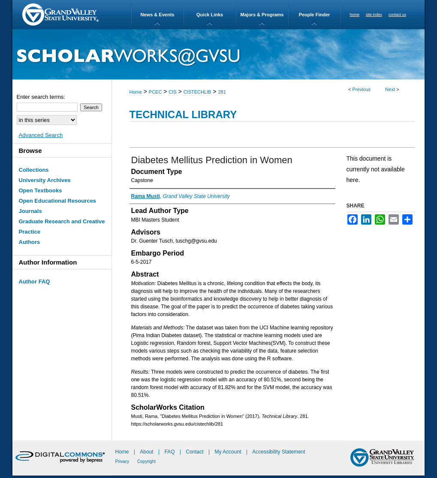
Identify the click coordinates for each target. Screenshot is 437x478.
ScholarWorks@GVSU (218, 54)
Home (136, 91)
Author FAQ (34, 281)
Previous (362, 89)
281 (222, 91)
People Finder (314, 14)
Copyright (146, 461)
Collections (34, 170)
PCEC (155, 91)
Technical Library (183, 114)
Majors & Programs (262, 14)
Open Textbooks (40, 190)
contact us (397, 14)
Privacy (123, 461)
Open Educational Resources (57, 201)
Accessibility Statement (278, 452)
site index (374, 14)
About (147, 452)
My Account (228, 452)
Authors (29, 242)
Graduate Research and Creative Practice (62, 226)
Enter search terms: (41, 97)
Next (390, 89)
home (355, 14)
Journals (30, 211)
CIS (172, 91)
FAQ (170, 452)
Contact (194, 452)
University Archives (45, 180)
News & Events (158, 14)
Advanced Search (41, 135)
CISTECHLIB (197, 91)
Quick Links (209, 14)
